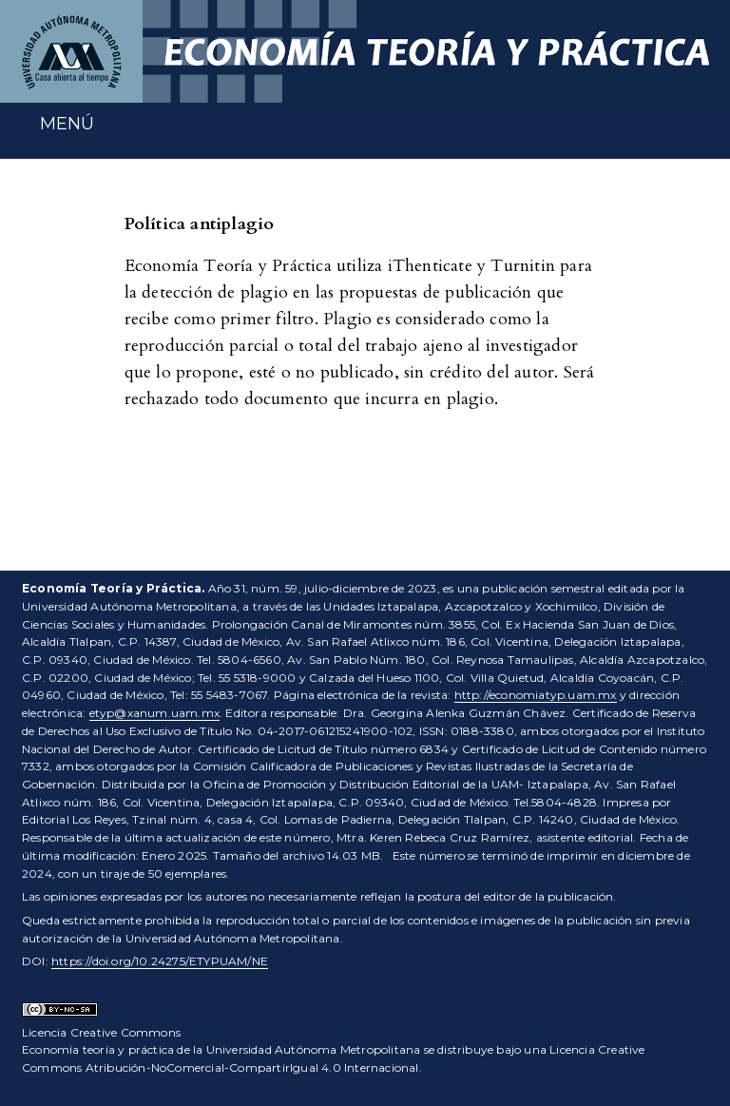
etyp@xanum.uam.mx (154, 713)
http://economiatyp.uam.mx (535, 695)
